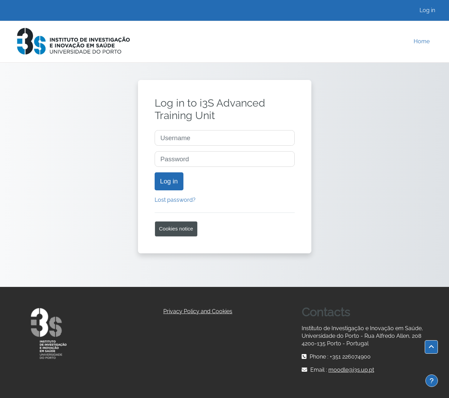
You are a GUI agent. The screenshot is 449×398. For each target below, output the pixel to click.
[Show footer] (431, 380)
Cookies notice (176, 229)
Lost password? (175, 200)
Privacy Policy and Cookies (197, 311)
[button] (431, 347)
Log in (427, 10)
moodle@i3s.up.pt (351, 370)
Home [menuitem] (422, 41)
